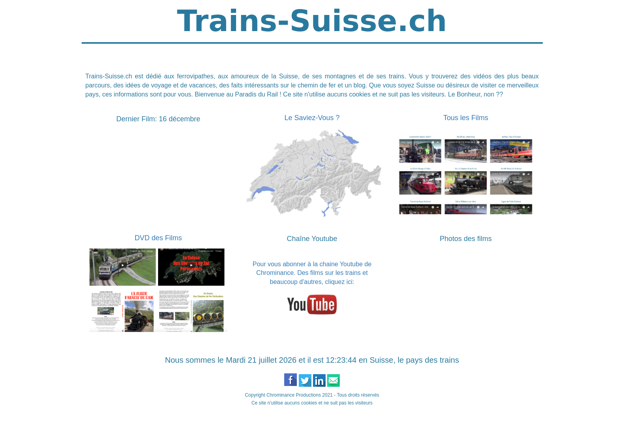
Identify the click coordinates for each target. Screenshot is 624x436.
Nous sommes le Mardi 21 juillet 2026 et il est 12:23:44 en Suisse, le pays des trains (312, 360)
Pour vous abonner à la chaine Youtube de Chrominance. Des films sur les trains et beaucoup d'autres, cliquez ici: (312, 273)
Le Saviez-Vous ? (311, 118)
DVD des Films (158, 238)
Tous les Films (465, 118)
